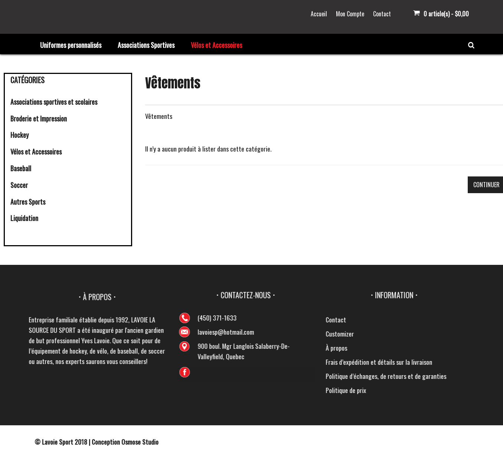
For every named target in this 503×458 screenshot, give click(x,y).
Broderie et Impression (38, 118)
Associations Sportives (146, 45)
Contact (382, 13)
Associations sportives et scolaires (53, 102)
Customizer (483, 333)
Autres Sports (27, 202)
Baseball (20, 168)
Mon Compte (350, 13)
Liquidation (24, 218)
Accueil (319, 13)
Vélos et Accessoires (216, 45)
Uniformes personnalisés (70, 45)
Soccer (19, 185)
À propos (480, 348)
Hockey (19, 135)
